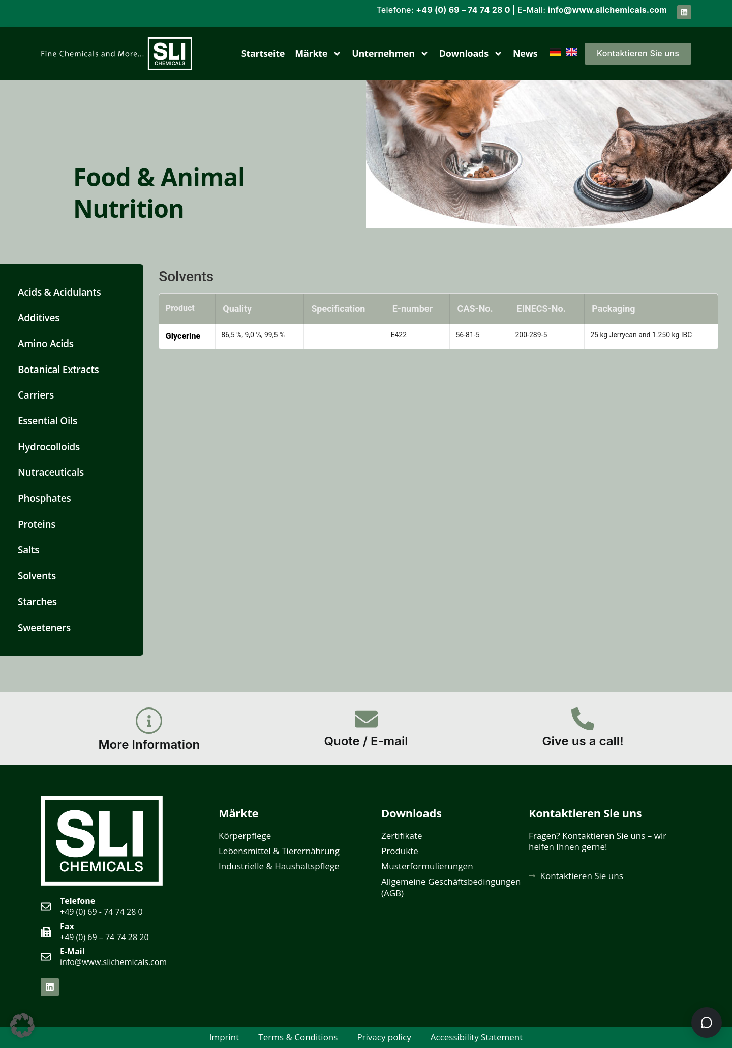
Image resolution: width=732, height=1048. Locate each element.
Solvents (37, 575)
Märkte (318, 54)
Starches (37, 601)
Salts (28, 549)
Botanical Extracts (58, 369)
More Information (149, 744)
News (525, 53)
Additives (38, 317)
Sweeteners (44, 627)
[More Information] (149, 720)
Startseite (263, 53)
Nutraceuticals (51, 472)
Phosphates (44, 498)
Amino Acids (46, 343)
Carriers (36, 395)
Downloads (471, 54)
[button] (22, 1025)
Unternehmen (390, 54)
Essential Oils (47, 421)
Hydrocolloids (49, 447)
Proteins (36, 524)
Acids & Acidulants (59, 292)
